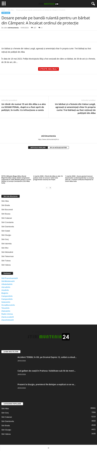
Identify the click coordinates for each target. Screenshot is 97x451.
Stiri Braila (5, 205)
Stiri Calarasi (6, 218)
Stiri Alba (11, 10)
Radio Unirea (7, 314)
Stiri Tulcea (5, 261)
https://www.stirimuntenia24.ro (48, 139)
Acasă (3, 10)
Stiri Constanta (7, 222)
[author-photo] (48, 126)
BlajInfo (4, 293)
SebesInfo (5, 302)
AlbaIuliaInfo (6, 284)
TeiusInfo (5, 308)
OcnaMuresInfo (8, 305)
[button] (93, 4)
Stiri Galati (5, 231)
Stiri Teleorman (7, 256)
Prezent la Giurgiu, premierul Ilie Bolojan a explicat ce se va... (47, 384)
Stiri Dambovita (7, 226)
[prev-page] (46, 187)
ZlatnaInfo (5, 311)
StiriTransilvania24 (9, 278)
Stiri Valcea (6, 265)
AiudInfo (5, 290)
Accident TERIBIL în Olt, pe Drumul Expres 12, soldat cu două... (47, 357)
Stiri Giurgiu (6, 235)
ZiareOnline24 (7, 320)
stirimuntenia (13, 28)
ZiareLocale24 (7, 317)
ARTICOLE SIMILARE (38, 147)
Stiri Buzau (5, 214)
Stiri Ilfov (4, 248)
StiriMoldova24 (7, 281)
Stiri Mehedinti (7, 252)
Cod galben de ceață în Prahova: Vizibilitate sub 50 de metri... (47, 370)
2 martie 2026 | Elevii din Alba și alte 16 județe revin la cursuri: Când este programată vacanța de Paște (48, 178)
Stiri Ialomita (6, 244)
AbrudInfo (5, 287)
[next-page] (50, 187)
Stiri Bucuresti (7, 209)
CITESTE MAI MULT (48, 69)
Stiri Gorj (5, 239)
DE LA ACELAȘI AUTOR (58, 147)
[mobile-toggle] (3, 4)
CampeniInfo (7, 296)
